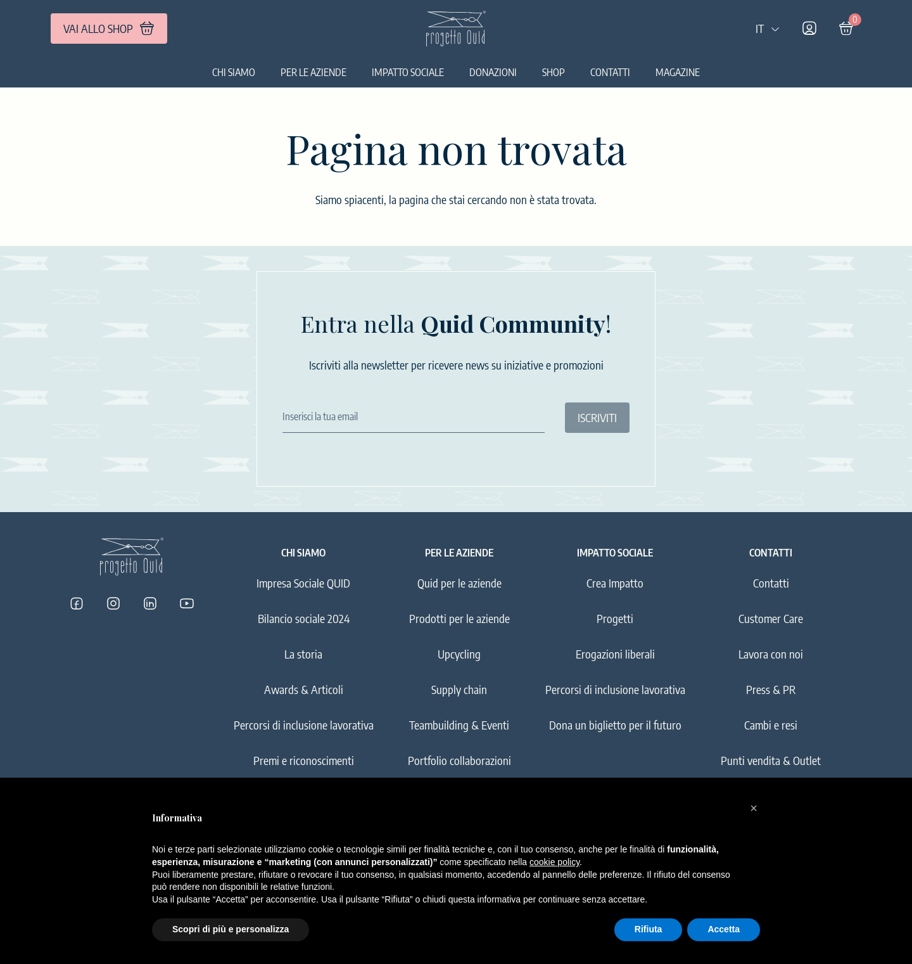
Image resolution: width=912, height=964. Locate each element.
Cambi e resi (770, 724)
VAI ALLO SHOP (109, 28)
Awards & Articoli (303, 689)
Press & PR (770, 689)
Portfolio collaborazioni (459, 760)
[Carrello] (846, 28)
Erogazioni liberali (615, 653)
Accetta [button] (723, 929)
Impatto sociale (408, 72)
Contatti (610, 72)
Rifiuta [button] (648, 929)
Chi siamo (233, 72)
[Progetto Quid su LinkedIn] (150, 603)
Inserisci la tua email (320, 416)
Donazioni (493, 72)
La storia (303, 653)
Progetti (615, 618)
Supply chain (459, 689)
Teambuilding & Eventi (459, 724)
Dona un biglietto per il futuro (615, 724)
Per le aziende (313, 72)
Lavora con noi (770, 653)
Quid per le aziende (459, 582)
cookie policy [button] (554, 862)
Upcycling (459, 653)
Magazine (678, 72)
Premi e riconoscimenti (303, 760)
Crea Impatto (614, 582)
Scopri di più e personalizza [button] (230, 929)
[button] (754, 808)
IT (768, 28)
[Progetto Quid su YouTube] (187, 603)
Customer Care (770, 618)
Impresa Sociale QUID (303, 582)
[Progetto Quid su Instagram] (113, 603)
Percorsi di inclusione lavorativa (304, 724)
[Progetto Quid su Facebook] (76, 603)
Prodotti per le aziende (459, 618)
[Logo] (456, 28)
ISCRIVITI (597, 417)
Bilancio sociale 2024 (304, 618)
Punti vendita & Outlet (771, 760)
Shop (553, 72)
